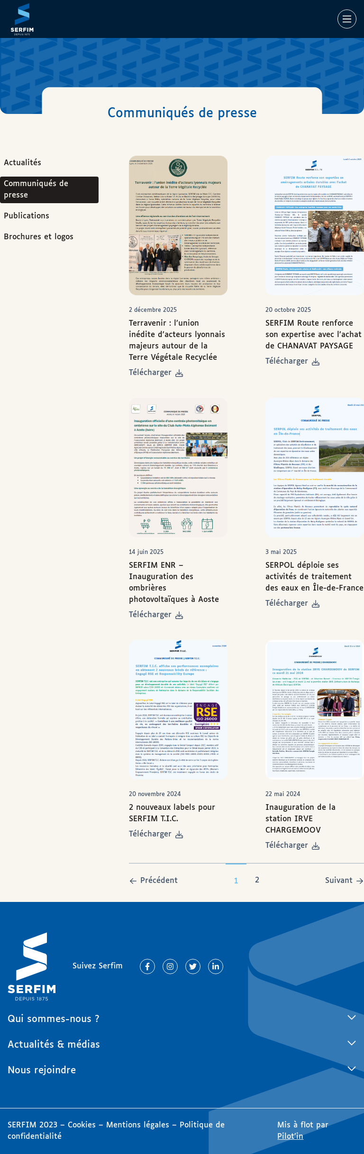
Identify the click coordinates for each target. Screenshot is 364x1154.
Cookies (83, 1125)
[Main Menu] (346, 19)
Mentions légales (137, 1125)
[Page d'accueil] (22, 19)
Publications (26, 216)
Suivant (339, 881)
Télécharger (156, 373)
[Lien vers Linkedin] (215, 966)
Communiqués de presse (36, 189)
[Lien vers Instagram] (170, 966)
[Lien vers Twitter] (192, 966)
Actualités (22, 163)
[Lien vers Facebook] (147, 966)
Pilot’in (290, 1137)
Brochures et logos (38, 237)
